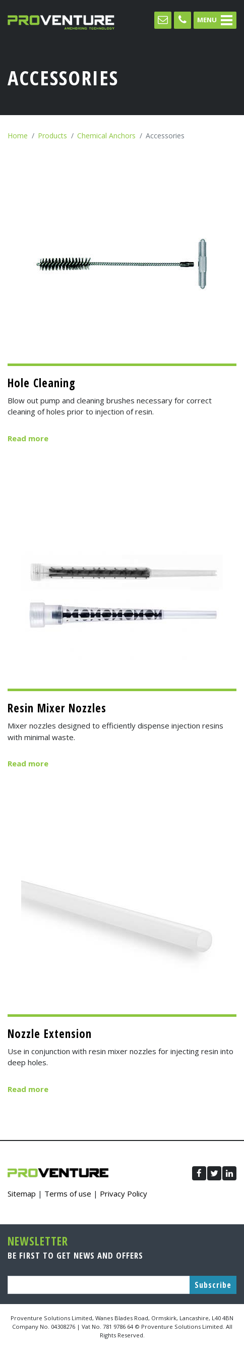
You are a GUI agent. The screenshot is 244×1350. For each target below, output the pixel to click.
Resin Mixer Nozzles (57, 708)
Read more (28, 438)
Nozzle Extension (50, 1034)
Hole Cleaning (41, 383)
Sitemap (22, 1193)
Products (52, 135)
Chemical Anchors (106, 135)
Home (18, 135)
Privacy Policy (123, 1193)
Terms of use (67, 1193)
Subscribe (213, 1284)
